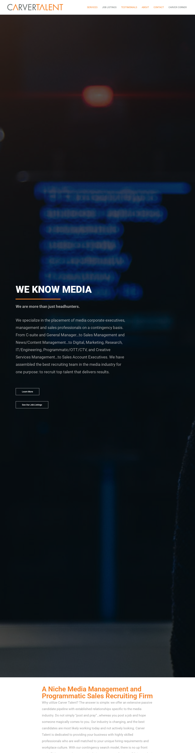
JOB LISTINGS (109, 7)
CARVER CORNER (177, 7)
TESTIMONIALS (129, 7)
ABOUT (145, 7)
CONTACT (159, 7)
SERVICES (92, 7)
